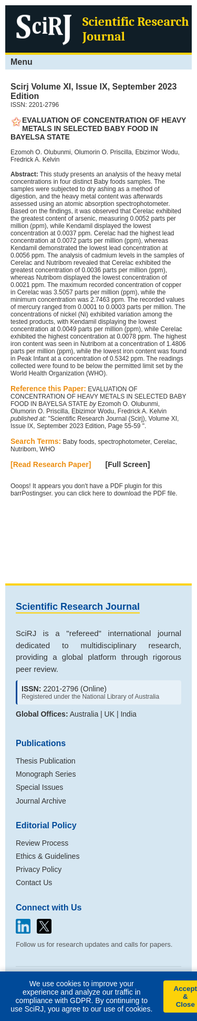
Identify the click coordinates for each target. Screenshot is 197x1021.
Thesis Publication (46, 761)
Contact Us (34, 882)
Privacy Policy (38, 869)
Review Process (42, 843)
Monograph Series (46, 774)
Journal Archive (41, 801)
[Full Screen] (128, 464)
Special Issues (39, 787)
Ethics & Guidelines (47, 856)
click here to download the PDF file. (127, 493)
